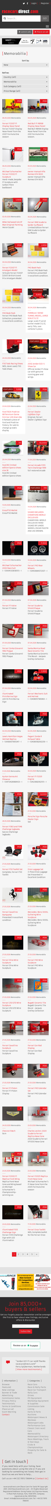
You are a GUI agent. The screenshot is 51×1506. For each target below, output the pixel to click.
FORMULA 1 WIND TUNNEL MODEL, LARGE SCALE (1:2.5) (38, 316)
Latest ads (25, 32)
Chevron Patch (8, 1131)
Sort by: (25, 60)
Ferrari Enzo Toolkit (36, 1230)
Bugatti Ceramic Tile (37, 1003)
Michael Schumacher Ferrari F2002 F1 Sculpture (12, 174)
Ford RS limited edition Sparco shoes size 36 (11, 468)
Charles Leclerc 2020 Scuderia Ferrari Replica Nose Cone (37, 1133)
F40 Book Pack (34, 268)
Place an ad (41, 32)
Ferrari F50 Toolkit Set (12, 869)
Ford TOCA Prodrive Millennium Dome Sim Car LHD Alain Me (12, 414)
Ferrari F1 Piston (9, 1088)
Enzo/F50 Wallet (9, 510)
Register (45, 3)
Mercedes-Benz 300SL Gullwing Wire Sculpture (38, 915)
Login (33, 3)
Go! (45, 18)
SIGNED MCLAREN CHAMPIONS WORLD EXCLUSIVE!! (37, 515)
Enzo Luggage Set (35, 869)
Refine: (5, 73)
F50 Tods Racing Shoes (12, 364)
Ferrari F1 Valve (9, 606)
